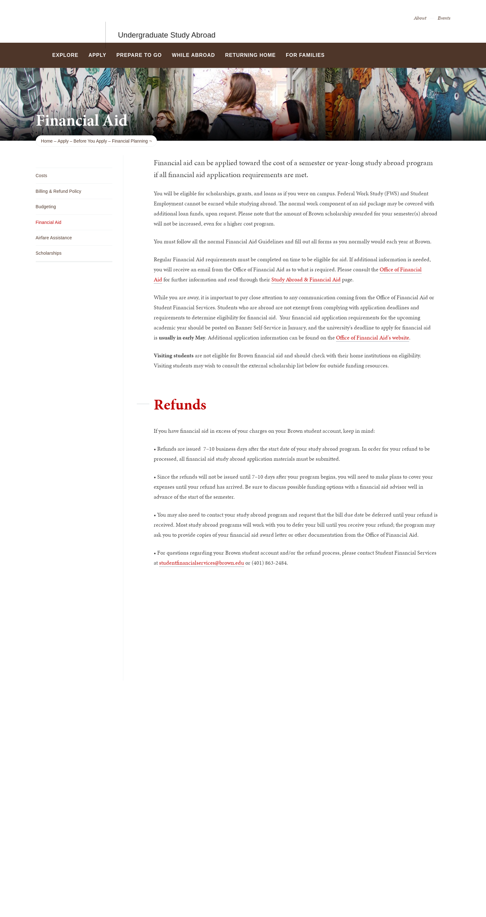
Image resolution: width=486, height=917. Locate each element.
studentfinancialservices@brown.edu (201, 563)
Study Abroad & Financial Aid (306, 279)
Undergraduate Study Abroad (167, 21)
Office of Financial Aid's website (372, 337)
